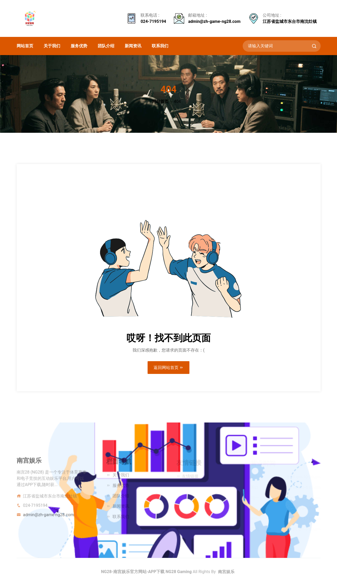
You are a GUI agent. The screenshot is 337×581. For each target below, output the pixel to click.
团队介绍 (106, 45)
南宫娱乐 (226, 573)
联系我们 (160, 45)
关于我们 (52, 45)
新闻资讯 (133, 45)
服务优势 (79, 45)
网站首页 (25, 45)
